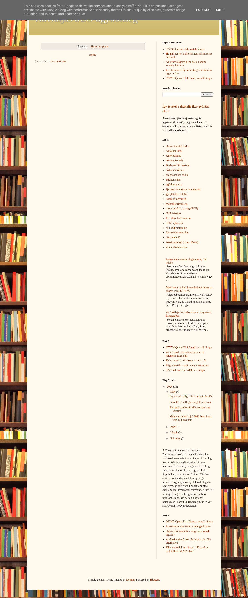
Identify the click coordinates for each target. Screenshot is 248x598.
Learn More (203, 10)
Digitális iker (173, 179)
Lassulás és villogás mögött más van (190, 402)
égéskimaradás (174, 184)
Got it (220, 10)
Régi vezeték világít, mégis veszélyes (187, 365)
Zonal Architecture (176, 247)
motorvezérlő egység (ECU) (182, 208)
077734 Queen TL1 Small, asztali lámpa (189, 78)
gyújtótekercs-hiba (176, 194)
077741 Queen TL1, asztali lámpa (185, 49)
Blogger (154, 579)
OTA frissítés (173, 213)
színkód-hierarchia (176, 227)
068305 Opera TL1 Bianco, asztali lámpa (189, 521)
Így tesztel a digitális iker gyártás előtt (191, 396)
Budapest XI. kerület (178, 165)
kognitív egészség (176, 198)
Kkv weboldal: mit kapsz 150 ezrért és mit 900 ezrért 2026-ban (188, 549)
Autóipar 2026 (174, 150)
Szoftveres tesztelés (177, 232)
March (174, 432)
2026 (170, 386)
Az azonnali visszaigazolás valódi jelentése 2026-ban (185, 354)
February (175, 438)
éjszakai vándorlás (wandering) (183, 189)
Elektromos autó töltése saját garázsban (188, 526)
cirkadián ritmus (175, 170)
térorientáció (173, 237)
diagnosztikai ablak (177, 174)
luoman (130, 579)
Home (92, 54)
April (173, 426)
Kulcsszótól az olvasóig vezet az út (186, 360)
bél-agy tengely (175, 160)
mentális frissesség (176, 203)
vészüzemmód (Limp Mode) (182, 242)
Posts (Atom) (58, 61)
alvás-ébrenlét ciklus (177, 146)
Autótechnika (173, 155)
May (173, 391)
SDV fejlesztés (174, 223)
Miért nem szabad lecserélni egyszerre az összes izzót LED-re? (189, 289)
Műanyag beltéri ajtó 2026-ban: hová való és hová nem (191, 418)
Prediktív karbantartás (178, 218)
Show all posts (99, 46)
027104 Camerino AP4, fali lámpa (185, 370)
